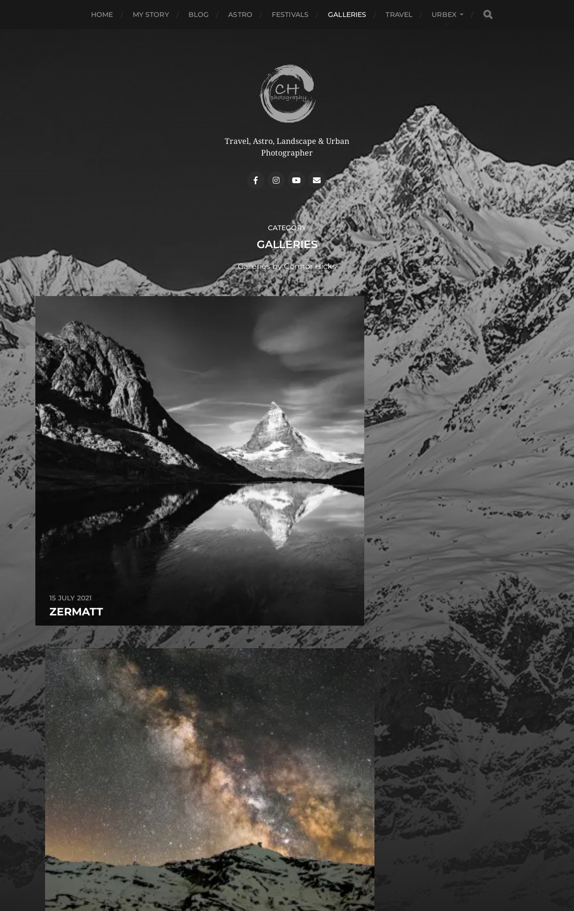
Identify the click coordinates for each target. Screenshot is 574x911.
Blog (198, 14)
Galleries (347, 14)
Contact (287, 869)
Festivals (290, 14)
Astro (240, 14)
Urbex (444, 14)
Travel (399, 14)
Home (102, 14)
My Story (151, 14)
